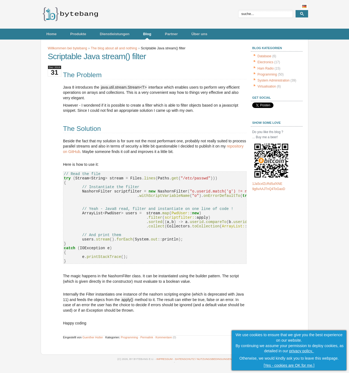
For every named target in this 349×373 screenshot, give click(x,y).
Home (51, 34)
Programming (129, 337)
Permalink (146, 337)
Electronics (265, 62)
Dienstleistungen (115, 34)
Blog (147, 34)
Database (264, 56)
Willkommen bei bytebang (67, 48)
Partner (171, 34)
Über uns (199, 34)
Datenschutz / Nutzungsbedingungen (203, 358)
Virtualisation (266, 86)
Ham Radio (265, 68)
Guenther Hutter (92, 337)
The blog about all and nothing (114, 48)
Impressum (165, 358)
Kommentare (163, 337)
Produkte (78, 34)
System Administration (273, 80)
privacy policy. (301, 351)
